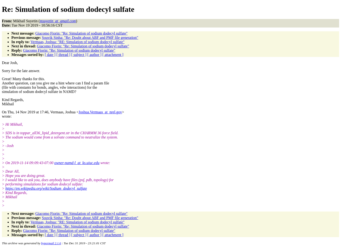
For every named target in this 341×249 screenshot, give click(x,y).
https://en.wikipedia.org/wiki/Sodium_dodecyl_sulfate (46, 188)
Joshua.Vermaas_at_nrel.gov (100, 112)
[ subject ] (78, 55)
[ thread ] (63, 55)
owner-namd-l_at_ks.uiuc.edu (76, 163)
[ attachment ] (112, 55)
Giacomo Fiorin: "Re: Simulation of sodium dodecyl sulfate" (81, 33)
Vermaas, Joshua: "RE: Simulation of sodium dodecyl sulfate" (78, 42)
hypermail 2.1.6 (51, 243)
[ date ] (50, 55)
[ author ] (94, 55)
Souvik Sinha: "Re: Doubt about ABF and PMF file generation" (90, 38)
